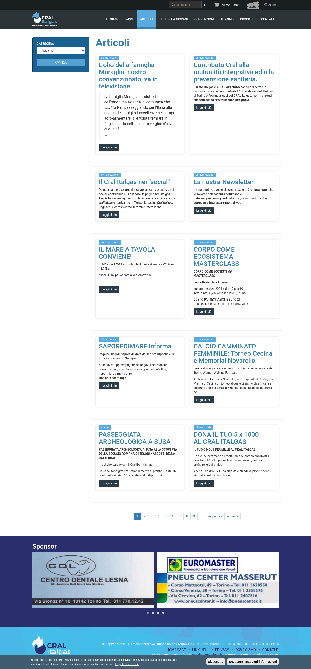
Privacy (222, 650)
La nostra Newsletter (224, 182)
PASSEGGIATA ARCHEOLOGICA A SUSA (135, 438)
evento (105, 427)
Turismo (227, 19)
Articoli (146, 19)
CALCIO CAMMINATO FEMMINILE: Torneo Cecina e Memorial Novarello (233, 353)
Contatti (268, 19)
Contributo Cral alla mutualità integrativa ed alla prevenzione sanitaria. (234, 72)
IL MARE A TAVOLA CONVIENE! (127, 252)
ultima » (232, 516)
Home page (176, 650)
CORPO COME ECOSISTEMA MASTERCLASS (216, 256)
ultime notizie (109, 57)
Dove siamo (245, 650)
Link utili (200, 650)
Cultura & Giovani (174, 19)
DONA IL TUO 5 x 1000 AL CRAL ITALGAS (226, 438)
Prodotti (247, 19)
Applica (61, 62)
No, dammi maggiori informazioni (253, 663)
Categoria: (45, 43)
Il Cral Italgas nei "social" (134, 182)
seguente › (215, 516)
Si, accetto (215, 663)
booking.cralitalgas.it (207, 655)
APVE (129, 19)
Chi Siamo (111, 19)
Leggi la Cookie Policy (127, 665)
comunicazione (204, 57)
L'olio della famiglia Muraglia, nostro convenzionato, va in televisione (128, 75)
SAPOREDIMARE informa (135, 346)
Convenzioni (204, 19)
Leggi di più (109, 147)
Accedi (270, 4)
